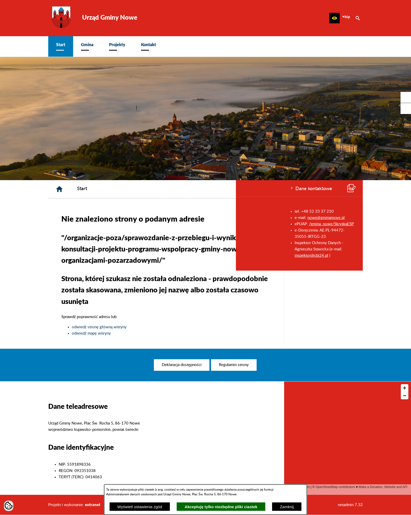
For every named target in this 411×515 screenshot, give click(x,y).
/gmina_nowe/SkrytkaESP (95, 224)
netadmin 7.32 (350, 505)
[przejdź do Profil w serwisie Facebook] (406, 97)
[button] (334, 18)
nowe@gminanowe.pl (90, 218)
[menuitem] (60, 46)
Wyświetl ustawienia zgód (139, 507)
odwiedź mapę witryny (170, 333)
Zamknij (287, 507)
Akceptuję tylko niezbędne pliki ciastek (221, 507)
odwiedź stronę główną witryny (178, 327)
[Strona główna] (138, 189)
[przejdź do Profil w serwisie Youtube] (406, 108)
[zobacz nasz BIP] (346, 18)
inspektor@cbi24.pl (75, 256)
